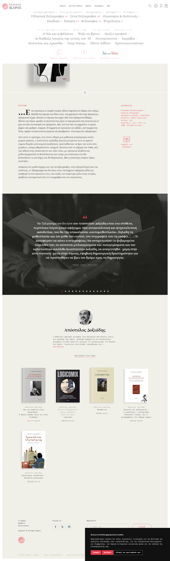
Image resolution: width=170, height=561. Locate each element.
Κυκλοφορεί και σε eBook (128, 40)
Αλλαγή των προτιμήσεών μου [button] (128, 552)
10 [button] (94, 291)
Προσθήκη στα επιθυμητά (111, 59)
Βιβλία (63, 6)
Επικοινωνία (23, 526)
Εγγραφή (142, 527)
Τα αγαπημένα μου (161, 5)
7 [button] (83, 291)
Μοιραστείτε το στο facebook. (118, 59)
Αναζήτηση (150, 5)
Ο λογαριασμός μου (155, 5)
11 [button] (97, 291)
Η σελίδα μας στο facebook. (55, 527)
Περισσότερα (58, 347)
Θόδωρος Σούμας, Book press (85, 265)
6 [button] (80, 291)
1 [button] (62, 291)
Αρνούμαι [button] (107, 552)
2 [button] (65, 291)
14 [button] (108, 291)
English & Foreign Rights (29, 531)
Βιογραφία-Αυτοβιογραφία (34, 15)
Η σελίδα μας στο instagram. (69, 527)
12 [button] (101, 291)
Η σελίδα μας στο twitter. (62, 527)
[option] (85, 233)
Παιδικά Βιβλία (75, 6)
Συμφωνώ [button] (96, 552)
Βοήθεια (21, 523)
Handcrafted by (77, 555)
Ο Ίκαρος (22, 521)
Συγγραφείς (99, 6)
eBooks (88, 6)
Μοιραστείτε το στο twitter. (125, 59)
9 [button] (90, 291)
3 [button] (69, 291)
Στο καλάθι (99, 59)
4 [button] (72, 291)
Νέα (108, 6)
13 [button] (104, 291)
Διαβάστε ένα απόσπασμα (126, 146)
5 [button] (76, 291)
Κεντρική (8, 15)
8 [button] (87, 291)
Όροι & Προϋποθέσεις (53, 555)
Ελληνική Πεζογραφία (56, 15)
